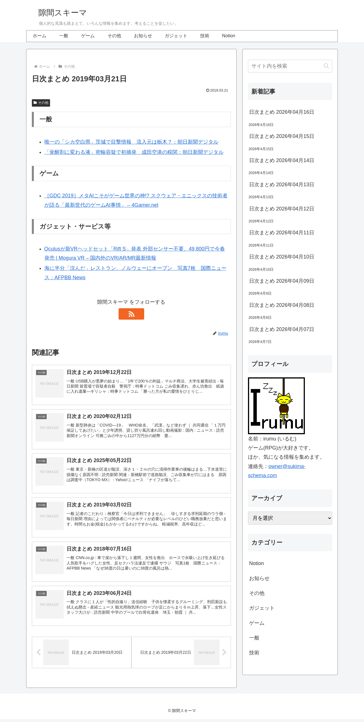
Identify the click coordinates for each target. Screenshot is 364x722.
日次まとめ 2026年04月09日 (281, 281)
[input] (290, 66)
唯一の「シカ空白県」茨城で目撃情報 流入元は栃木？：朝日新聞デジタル (131, 142)
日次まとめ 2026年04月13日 (281, 184)
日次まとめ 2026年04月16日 (281, 112)
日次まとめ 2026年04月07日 (281, 329)
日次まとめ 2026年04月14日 (281, 160)
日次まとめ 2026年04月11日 (281, 232)
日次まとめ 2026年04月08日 (281, 305)
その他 (41, 103)
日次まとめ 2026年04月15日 (281, 136)
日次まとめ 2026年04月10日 (281, 257)
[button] (326, 66)
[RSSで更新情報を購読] (131, 314)
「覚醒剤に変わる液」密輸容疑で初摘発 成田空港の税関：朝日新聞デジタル (134, 152)
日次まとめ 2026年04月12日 (281, 209)
